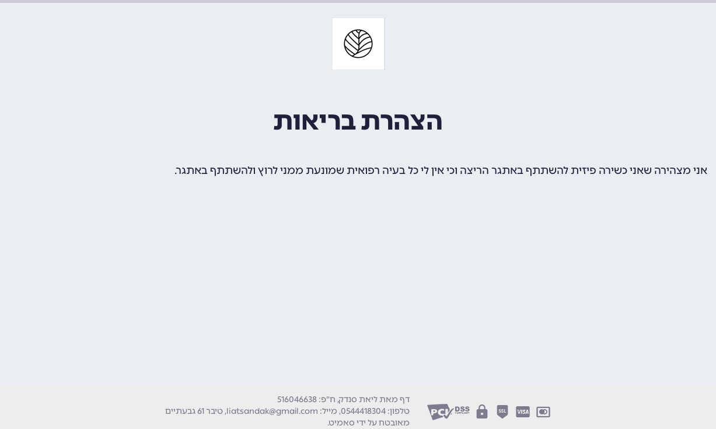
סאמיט (342, 423)
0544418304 (363, 411)
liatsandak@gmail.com (272, 411)
